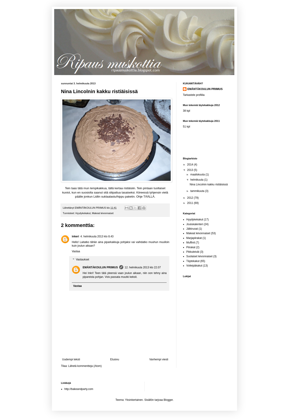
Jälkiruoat (192, 228)
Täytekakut (193, 261)
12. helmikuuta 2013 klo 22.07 (143, 267)
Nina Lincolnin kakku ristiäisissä (209, 184)
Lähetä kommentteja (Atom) (85, 366)
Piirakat (190, 247)
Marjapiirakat (194, 238)
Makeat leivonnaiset (102, 213)
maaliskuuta (197, 174)
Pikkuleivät (192, 251)
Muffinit (190, 242)
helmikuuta (197, 179)
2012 (190, 197)
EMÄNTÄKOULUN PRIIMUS (100, 267)
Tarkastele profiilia (194, 95)
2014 (190, 164)
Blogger (168, 399)
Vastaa (76, 251)
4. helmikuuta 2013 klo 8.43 (97, 236)
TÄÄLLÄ (148, 196)
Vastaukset (82, 259)
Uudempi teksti (71, 359)
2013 (190, 170)
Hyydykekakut (83, 213)
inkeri (75, 236)
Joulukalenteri (194, 224)
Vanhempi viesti (158, 359)
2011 (190, 203)
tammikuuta (197, 191)
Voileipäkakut (194, 265)
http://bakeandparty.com (78, 389)
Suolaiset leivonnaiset (199, 256)
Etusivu (114, 359)
